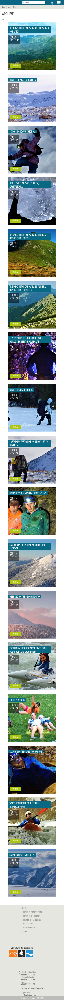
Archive (15, 65)
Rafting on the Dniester (31, 915)
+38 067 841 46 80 (28, 974)
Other (14, 7)
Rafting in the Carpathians (32, 911)
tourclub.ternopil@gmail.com (34, 988)
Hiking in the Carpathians (32, 919)
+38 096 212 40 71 (28, 979)
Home (3, 7)
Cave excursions (29, 927)
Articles (24, 931)
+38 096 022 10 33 (28, 984)
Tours (9, 7)
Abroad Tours (28, 923)
